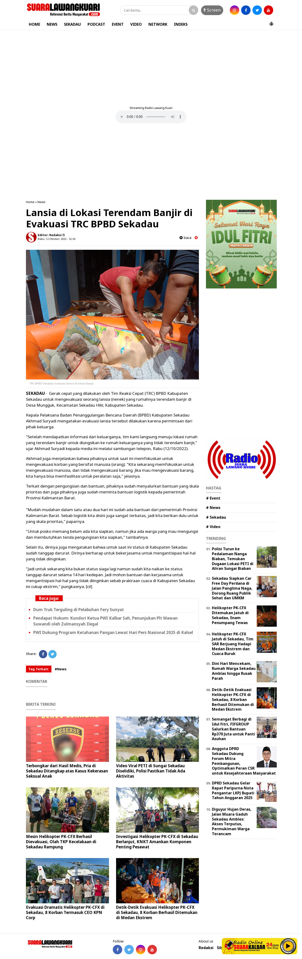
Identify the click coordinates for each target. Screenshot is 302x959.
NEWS (52, 24)
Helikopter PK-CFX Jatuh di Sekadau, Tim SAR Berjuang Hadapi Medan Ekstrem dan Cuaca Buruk (232, 643)
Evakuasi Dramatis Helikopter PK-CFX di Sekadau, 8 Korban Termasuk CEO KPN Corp (65, 912)
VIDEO (136, 24)
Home (30, 202)
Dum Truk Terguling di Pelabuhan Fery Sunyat (78, 609)
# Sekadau (216, 517)
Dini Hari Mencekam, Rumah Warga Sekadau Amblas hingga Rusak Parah (234, 671)
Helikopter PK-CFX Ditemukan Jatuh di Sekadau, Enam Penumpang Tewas (230, 615)
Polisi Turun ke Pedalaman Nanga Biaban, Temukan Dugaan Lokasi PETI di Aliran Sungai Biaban (232, 558)
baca (185, 238)
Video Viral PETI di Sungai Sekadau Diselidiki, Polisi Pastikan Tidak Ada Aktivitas (150, 771)
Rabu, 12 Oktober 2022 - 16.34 (56, 239)
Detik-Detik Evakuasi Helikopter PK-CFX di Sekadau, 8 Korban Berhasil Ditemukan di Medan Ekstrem (156, 912)
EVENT (118, 24)
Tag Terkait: (38, 669)
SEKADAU (72, 24)
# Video (213, 526)
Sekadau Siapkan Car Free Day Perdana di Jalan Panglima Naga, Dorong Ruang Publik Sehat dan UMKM (232, 588)
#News (61, 669)
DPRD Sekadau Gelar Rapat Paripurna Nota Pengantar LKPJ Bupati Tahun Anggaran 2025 (233, 790)
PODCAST (96, 24)
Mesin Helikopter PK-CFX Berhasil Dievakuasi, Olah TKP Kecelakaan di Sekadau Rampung (61, 842)
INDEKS (181, 24)
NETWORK (157, 24)
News (42, 202)
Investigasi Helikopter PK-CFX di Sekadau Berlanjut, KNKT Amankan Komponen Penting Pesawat (157, 842)
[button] (271, 22)
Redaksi (206, 947)
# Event (213, 498)
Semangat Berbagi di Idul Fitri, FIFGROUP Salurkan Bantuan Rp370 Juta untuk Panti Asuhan (233, 729)
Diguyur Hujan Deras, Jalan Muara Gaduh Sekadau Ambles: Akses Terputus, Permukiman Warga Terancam (232, 821)
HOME (34, 24)
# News (213, 507)
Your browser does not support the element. (151, 116)
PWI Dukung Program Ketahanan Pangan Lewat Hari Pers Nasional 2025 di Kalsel (113, 632)
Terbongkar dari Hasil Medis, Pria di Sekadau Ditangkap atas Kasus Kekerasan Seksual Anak (67, 771)
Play (288, 946)
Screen (212, 10)
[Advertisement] (151, 66)
